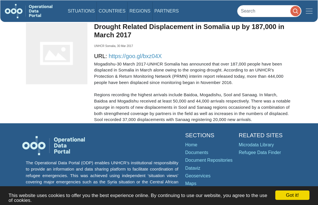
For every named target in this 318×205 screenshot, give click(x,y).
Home (191, 144)
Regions (140, 11)
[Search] (269, 11)
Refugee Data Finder (260, 152)
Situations (81, 11)
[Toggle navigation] (309, 11)
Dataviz (192, 168)
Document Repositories (209, 160)
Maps (190, 183)
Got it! (292, 195)
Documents (196, 152)
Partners (166, 11)
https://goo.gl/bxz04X (135, 56)
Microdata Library (256, 144)
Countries (112, 11)
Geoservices (198, 175)
